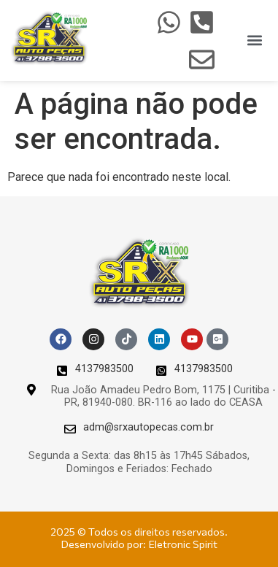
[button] (255, 40)
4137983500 (104, 369)
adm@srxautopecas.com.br (148, 427)
